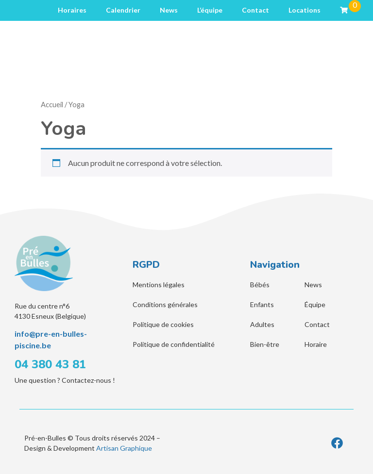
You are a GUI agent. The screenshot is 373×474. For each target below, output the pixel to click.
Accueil (52, 104)
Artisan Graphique (124, 448)
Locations (304, 10)
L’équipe (209, 10)
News (169, 10)
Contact (255, 10)
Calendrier (123, 10)
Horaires (72, 10)
